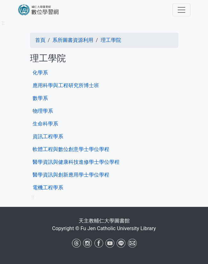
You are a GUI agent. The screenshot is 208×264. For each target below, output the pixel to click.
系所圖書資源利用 (72, 40)
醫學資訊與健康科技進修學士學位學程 (76, 162)
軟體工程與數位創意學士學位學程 (71, 149)
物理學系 (43, 111)
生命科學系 (45, 124)
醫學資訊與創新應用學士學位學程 (71, 175)
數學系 (40, 98)
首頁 (40, 40)
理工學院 (111, 40)
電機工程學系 (48, 188)
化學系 (40, 73)
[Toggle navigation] (181, 10)
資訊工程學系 (48, 136)
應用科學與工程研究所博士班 (66, 85)
